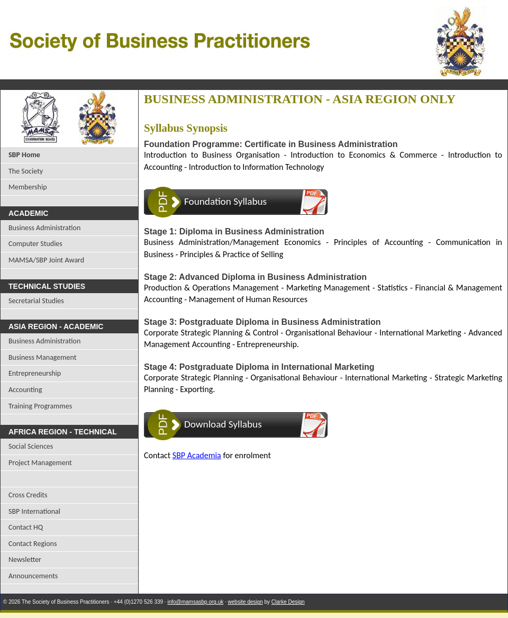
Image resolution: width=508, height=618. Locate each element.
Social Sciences (30, 446)
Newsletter (24, 559)
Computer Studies (35, 243)
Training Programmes (40, 406)
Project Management (40, 462)
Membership (27, 187)
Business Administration (44, 227)
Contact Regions (32, 543)
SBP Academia (197, 455)
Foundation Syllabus (225, 201)
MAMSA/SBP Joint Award (46, 260)
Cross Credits (27, 494)
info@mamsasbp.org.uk (195, 602)
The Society (25, 171)
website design (245, 602)
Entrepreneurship (34, 373)
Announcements (33, 575)
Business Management (42, 357)
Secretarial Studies (36, 300)
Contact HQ (25, 527)
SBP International (34, 511)
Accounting (25, 389)
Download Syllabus (223, 424)
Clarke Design (288, 602)
